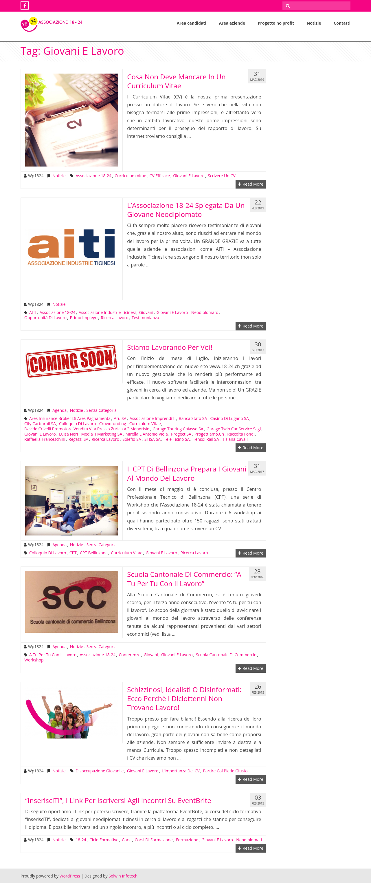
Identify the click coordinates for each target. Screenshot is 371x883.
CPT (73, 552)
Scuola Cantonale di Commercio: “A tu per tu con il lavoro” (184, 578)
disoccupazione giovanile (100, 771)
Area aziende (232, 23)
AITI (32, 312)
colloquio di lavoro (77, 423)
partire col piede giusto (225, 771)
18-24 (81, 839)
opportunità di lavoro (45, 317)
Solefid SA (131, 439)
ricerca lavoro (114, 317)
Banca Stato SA (193, 418)
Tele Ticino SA (177, 439)
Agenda (59, 410)
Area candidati (191, 23)
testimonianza (145, 317)
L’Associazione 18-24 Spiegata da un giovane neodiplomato (186, 209)
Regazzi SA (79, 439)
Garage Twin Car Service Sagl (234, 429)
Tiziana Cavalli (235, 439)
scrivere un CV (221, 175)
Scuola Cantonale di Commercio (226, 654)
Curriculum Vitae (130, 175)
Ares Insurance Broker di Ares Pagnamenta (70, 418)
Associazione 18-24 (93, 175)
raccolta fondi (241, 434)
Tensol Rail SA (206, 439)
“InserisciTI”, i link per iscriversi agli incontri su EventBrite (118, 800)
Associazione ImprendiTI (153, 418)
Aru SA (120, 418)
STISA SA (152, 439)
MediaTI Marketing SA (101, 434)
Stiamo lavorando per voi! (169, 347)
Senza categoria (101, 410)
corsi (126, 839)
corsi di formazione (153, 839)
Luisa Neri (68, 434)
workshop (34, 660)
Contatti (342, 23)
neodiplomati (249, 839)
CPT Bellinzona (94, 552)
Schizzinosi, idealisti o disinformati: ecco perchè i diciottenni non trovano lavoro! (184, 698)
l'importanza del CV (181, 771)
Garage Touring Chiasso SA (178, 429)
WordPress (70, 876)
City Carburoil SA (40, 423)
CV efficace (159, 175)
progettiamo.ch (209, 434)
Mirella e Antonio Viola (147, 434)
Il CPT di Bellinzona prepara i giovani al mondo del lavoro (186, 473)
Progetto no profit (276, 23)
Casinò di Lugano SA (229, 418)
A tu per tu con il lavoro (52, 654)
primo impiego (84, 317)
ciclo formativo (104, 839)
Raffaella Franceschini (44, 439)
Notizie (314, 23)
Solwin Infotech (123, 876)
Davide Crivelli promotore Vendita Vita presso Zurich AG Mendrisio (86, 429)
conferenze (129, 654)
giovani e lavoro (189, 175)
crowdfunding (112, 423)
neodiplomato (204, 312)
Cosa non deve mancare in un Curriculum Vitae (176, 81)
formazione (187, 839)
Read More (250, 184)
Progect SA (181, 434)
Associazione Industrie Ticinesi (107, 312)
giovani (146, 312)
